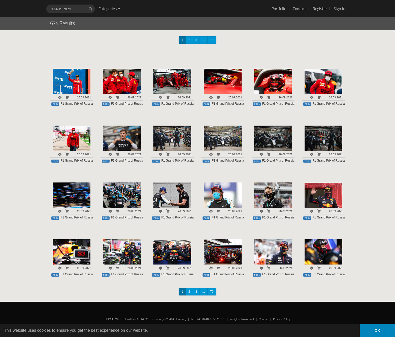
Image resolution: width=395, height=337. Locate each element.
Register (320, 9)
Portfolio (279, 9)
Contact (299, 9)
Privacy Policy (281, 319)
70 (211, 40)
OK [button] (377, 330)
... (203, 40)
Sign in (339, 9)
